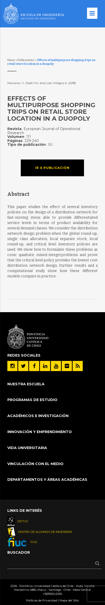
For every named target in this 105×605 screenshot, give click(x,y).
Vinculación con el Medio (35, 463)
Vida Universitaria (27, 447)
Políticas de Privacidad (41, 600)
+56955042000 (52, 594)
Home (11, 60)
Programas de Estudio (32, 399)
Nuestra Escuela (26, 384)
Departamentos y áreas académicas (47, 479)
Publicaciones (26, 60)
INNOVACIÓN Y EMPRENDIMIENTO (39, 431)
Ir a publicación (52, 168)
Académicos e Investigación (38, 415)
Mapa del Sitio (69, 600)
